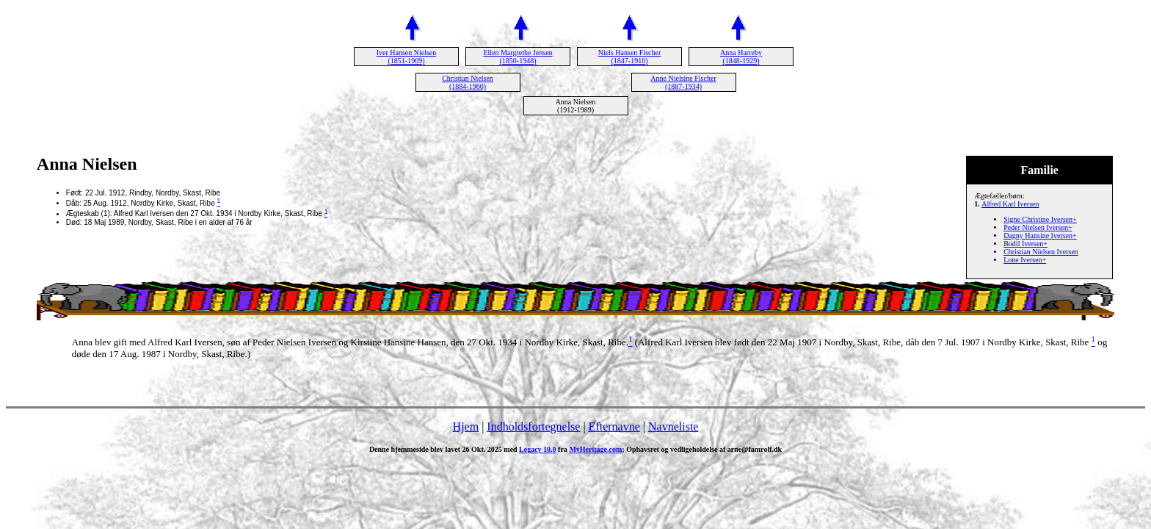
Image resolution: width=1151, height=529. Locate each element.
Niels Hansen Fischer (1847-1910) (629, 56)
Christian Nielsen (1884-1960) (467, 82)
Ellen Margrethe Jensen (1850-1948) (517, 56)
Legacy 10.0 (537, 449)
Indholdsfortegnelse (533, 426)
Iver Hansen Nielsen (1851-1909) (407, 56)
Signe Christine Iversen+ (1040, 219)
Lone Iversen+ (1024, 260)
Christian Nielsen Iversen (1040, 252)
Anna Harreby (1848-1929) (741, 56)
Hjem (466, 426)
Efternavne (614, 426)
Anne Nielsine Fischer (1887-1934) (683, 82)
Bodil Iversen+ (1025, 244)
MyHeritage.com (595, 449)
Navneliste (673, 426)
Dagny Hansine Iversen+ (1040, 235)
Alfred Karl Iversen (1010, 204)
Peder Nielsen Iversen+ (1037, 227)
